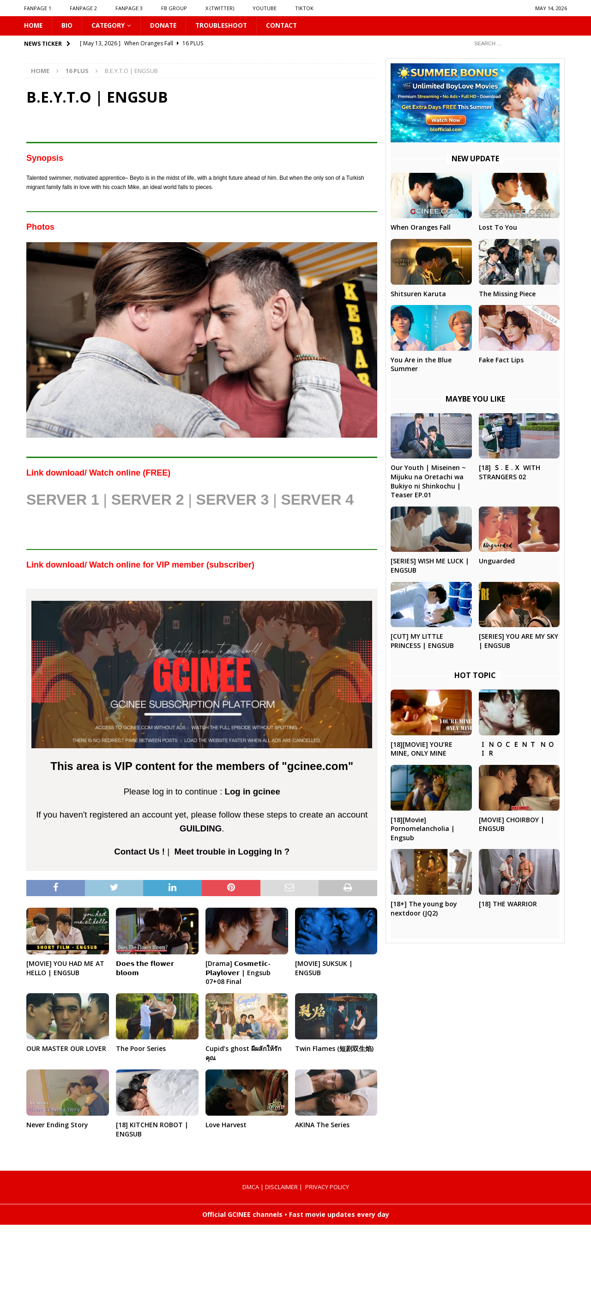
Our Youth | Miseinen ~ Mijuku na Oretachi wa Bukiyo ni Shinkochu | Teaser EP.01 (428, 482)
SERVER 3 (232, 500)
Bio (67, 25)
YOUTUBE (265, 8)
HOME (33, 25)
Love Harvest (226, 1125)
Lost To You (498, 227)
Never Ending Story (57, 1125)
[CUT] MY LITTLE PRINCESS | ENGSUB (422, 641)
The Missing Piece (507, 293)
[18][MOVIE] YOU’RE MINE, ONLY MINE (421, 749)
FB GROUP (174, 8)
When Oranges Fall (421, 227)
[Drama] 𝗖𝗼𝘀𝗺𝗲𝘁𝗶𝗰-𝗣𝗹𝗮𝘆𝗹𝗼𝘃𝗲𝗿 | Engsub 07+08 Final (238, 972)
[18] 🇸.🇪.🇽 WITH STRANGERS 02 (509, 473)
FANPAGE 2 (83, 8)
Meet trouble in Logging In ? (231, 852)
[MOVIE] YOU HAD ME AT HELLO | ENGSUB (65, 968)
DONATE (166, 25)
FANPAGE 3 (129, 8)
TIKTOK (304, 8)
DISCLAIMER (281, 1187)
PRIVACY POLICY (327, 1187)
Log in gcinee (252, 792)
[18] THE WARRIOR (508, 904)
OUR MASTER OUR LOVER (66, 1048)
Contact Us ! (139, 852)
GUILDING (201, 829)
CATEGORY (109, 25)
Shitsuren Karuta (418, 293)
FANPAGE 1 (37, 8)
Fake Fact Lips (501, 360)
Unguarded (497, 561)
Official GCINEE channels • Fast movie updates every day (295, 1214)
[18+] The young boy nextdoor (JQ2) (424, 909)
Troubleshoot (225, 25)
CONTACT (287, 25)
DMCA (250, 1187)
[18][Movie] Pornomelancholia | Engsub (423, 829)
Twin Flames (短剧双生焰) (334, 1048)
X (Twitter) (219, 8)
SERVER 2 (147, 500)
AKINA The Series (322, 1125)
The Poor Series (141, 1048)
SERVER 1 (62, 500)
